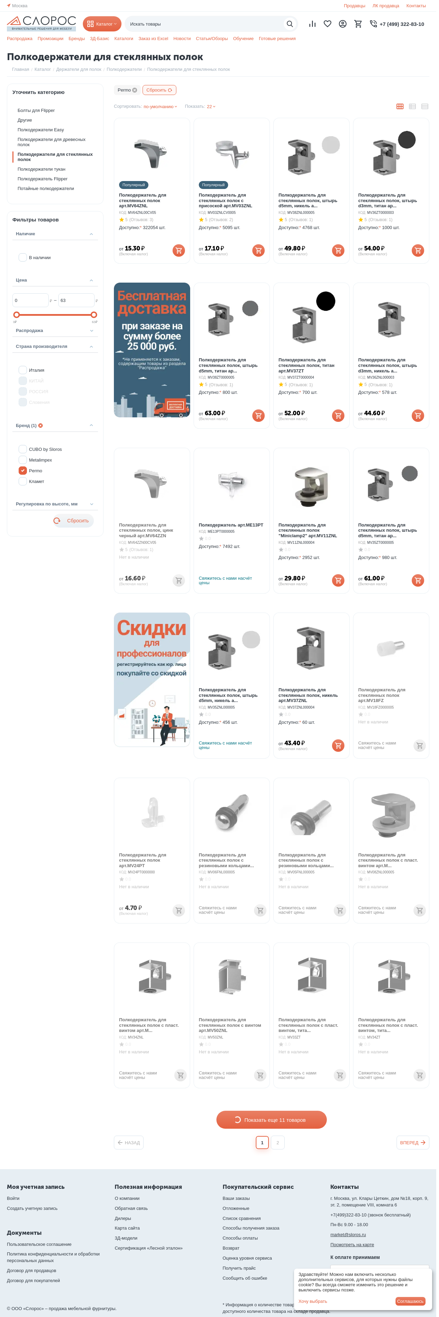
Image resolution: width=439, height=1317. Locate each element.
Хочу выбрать (313, 1301)
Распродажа (19, 38)
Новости (182, 38)
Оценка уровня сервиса (247, 1258)
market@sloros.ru (348, 1234)
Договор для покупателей (33, 1280)
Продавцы (354, 5)
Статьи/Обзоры (212, 38)
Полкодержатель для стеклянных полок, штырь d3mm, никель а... (387, 361)
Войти (13, 1198)
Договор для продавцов (31, 1270)
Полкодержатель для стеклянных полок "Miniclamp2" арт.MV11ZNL (308, 526)
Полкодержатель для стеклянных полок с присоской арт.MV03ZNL (225, 197)
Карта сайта (127, 1228)
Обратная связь (131, 1208)
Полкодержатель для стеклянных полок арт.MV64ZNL (142, 197)
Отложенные (236, 1208)
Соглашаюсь (410, 1301)
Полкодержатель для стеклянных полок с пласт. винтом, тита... (308, 1021)
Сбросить (159, 90)
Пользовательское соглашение (39, 1244)
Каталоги (124, 38)
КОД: (123, 209)
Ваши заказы (236, 1198)
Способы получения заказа (251, 1228)
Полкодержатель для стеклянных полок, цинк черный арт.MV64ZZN (146, 526)
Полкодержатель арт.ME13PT (231, 521)
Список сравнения (242, 1218)
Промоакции (51, 38)
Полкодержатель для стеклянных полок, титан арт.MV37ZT (306, 361)
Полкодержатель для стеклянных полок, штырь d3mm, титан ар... (387, 197)
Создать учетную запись (32, 1208)
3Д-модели (126, 1238)
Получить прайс (239, 1268)
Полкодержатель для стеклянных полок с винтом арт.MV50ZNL (230, 1021)
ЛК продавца (386, 5)
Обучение (243, 38)
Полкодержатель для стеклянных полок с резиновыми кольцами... (226, 856)
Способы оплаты (240, 1238)
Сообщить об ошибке (245, 1278)
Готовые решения (277, 38)
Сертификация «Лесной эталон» (149, 1248)
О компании (127, 1198)
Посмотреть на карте (352, 1244)
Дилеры (123, 1218)
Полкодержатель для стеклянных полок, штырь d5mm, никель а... (308, 197)
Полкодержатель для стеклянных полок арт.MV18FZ (382, 691)
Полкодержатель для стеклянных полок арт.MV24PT (142, 856)
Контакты (416, 5)
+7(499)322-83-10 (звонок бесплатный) (370, 1214)
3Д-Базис (99, 38)
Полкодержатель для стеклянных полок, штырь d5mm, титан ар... (228, 361)
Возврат (231, 1248)
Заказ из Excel (153, 38)
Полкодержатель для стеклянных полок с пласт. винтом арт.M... (388, 856)
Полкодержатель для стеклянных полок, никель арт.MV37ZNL (308, 691)
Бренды (77, 38)
